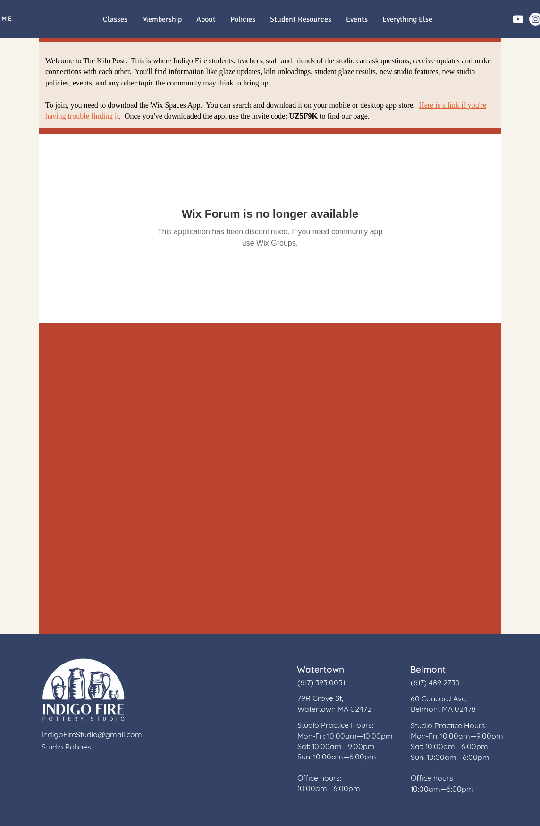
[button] (407, 19)
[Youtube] (518, 19)
